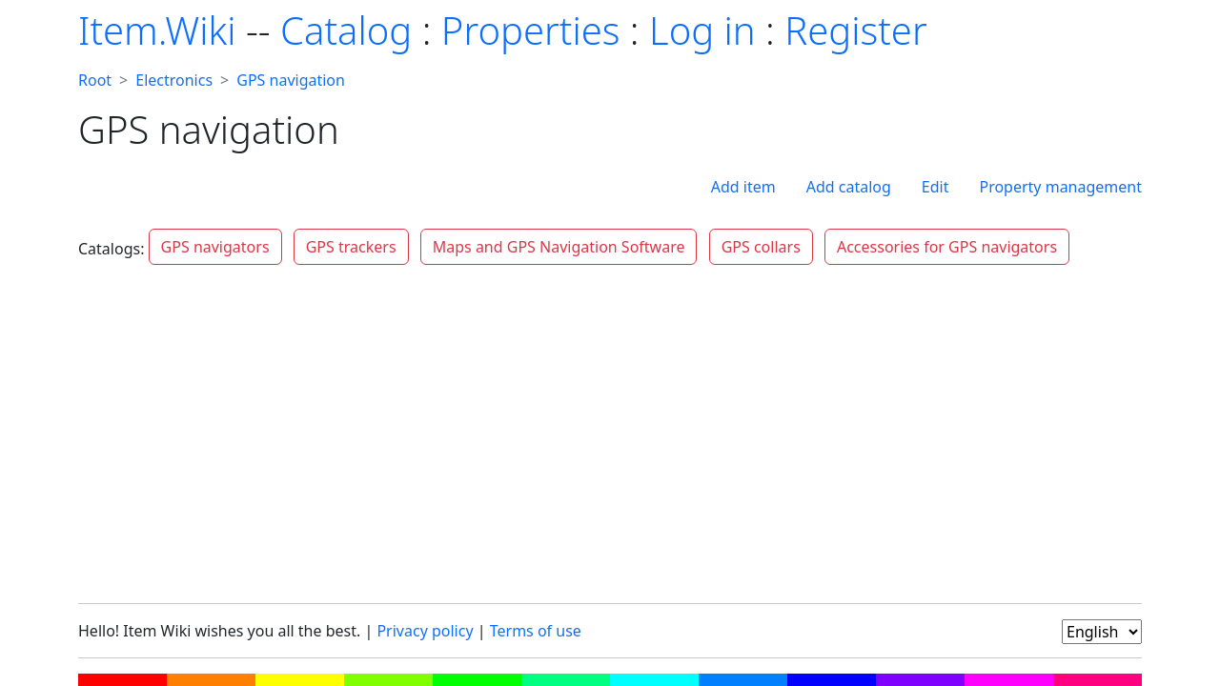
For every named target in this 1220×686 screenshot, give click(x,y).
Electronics (174, 80)
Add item (743, 186)
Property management (1060, 186)
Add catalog (848, 186)
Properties (530, 30)
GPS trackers (351, 246)
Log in (702, 30)
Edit (935, 186)
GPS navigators (215, 246)
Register (855, 30)
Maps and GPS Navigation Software (559, 246)
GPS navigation (290, 80)
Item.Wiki (156, 30)
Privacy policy (424, 630)
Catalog (346, 30)
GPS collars (761, 246)
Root (95, 80)
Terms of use (535, 630)
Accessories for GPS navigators (947, 246)
